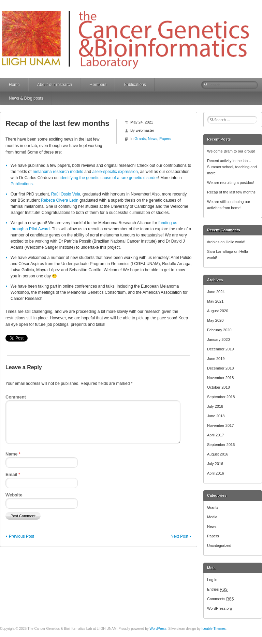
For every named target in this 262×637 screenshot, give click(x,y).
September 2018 (221, 397)
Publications (135, 84)
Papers (165, 138)
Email (12, 474)
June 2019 (215, 359)
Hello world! (235, 242)
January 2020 (218, 339)
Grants (140, 138)
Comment (15, 397)
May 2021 (215, 301)
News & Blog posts (26, 98)
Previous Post (21, 536)
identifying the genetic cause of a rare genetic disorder (109, 177)
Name (12, 454)
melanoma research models (58, 171)
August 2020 (217, 311)
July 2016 (215, 464)
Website (14, 494)
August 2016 (217, 454)
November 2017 (220, 425)
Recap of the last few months (231, 192)
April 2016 (215, 473)
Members (97, 84)
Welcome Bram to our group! (231, 151)
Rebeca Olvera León (59, 200)
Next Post (179, 536)
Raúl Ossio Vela (65, 194)
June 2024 (215, 292)
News (152, 138)
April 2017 (215, 435)
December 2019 (220, 349)
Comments (220, 599)
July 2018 (215, 406)
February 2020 (219, 330)
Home (14, 84)
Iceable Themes (214, 629)
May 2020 (215, 320)
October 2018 (218, 387)
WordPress (158, 629)
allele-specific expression (115, 171)
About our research (54, 84)
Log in (212, 580)
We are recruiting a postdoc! (230, 182)
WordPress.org (219, 608)
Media (212, 517)
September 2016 (221, 445)
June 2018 (215, 416)
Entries (217, 589)
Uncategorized (219, 546)
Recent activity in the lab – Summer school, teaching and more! (232, 167)
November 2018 (220, 378)
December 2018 (220, 368)
